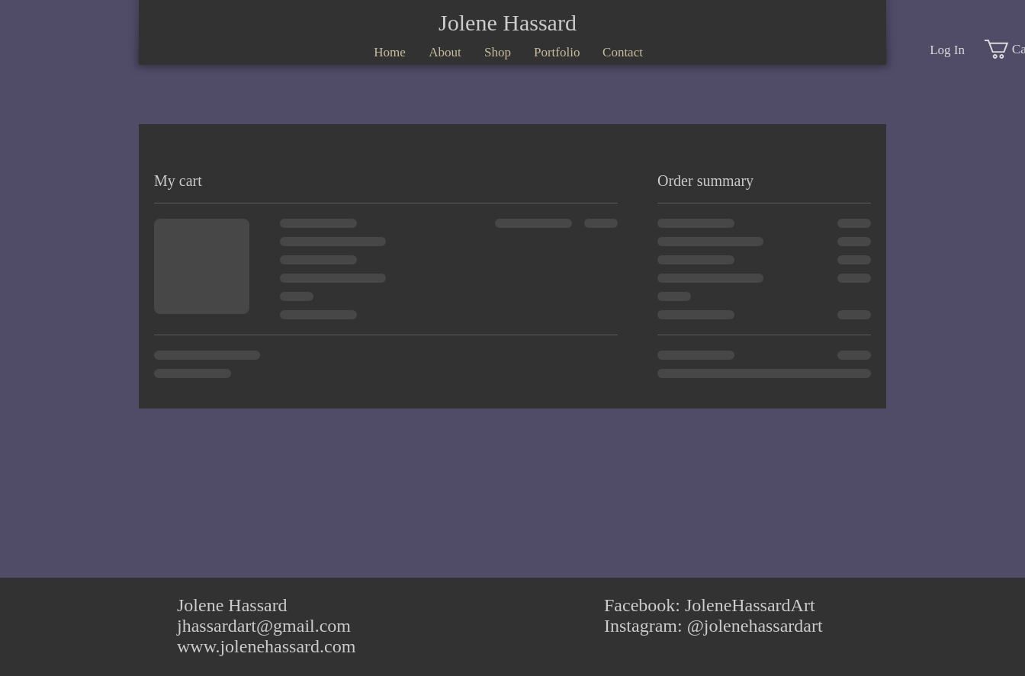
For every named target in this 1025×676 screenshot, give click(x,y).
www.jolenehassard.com (266, 646)
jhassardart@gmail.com (264, 626)
